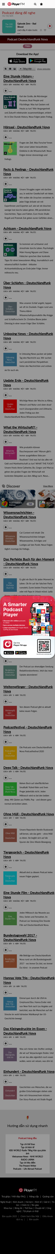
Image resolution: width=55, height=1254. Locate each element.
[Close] (51, 600)
